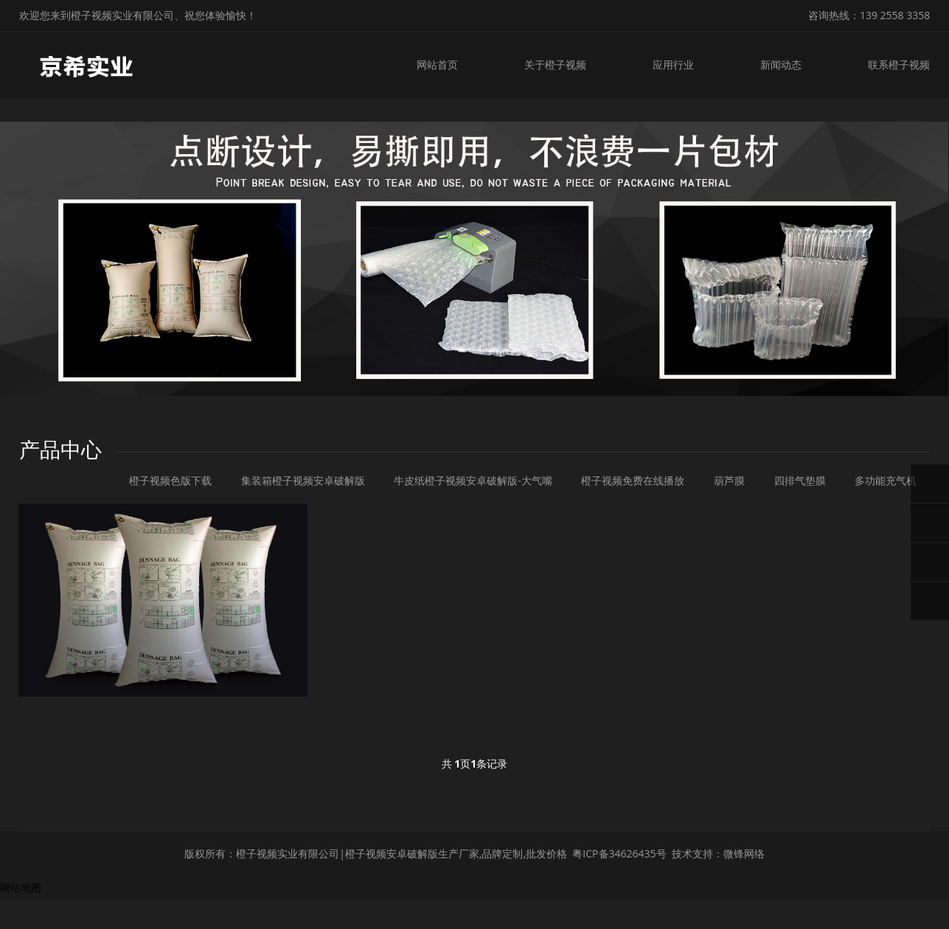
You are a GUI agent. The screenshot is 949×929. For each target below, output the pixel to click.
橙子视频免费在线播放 (632, 480)
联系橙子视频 (899, 65)
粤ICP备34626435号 (619, 853)
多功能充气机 (886, 480)
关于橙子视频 (555, 65)
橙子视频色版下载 (170, 480)
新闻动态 (781, 65)
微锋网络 (744, 853)
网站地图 (20, 887)
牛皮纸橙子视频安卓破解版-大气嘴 (473, 480)
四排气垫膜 (800, 480)
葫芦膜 (729, 480)
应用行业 (673, 65)
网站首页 (437, 65)
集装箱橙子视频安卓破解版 (303, 480)
